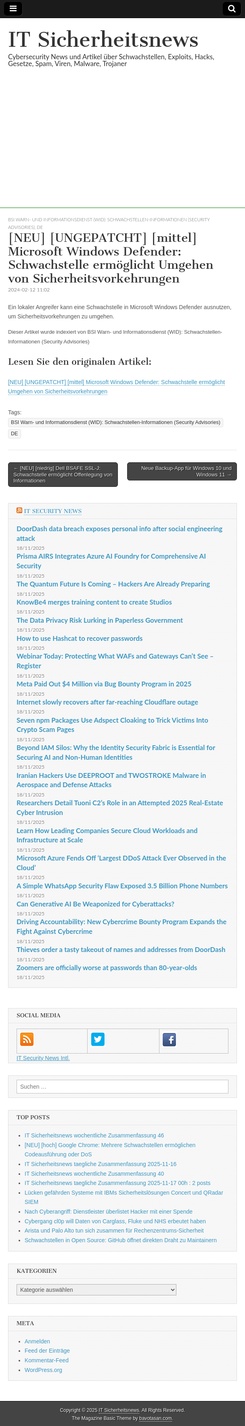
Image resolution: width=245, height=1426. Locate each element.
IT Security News (53, 511)
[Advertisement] (122, 151)
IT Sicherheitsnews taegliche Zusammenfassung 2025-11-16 (100, 1164)
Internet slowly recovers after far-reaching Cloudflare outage (107, 702)
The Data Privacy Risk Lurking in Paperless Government (100, 620)
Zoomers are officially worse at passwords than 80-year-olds (107, 967)
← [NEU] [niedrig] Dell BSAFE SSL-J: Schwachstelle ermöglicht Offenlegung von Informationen (62, 474)
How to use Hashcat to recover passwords (79, 638)
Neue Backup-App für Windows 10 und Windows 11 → (186, 471)
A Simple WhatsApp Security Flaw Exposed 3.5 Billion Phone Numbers (122, 885)
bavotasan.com (155, 1418)
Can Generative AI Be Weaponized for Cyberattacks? (95, 904)
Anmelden (37, 1341)
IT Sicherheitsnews (103, 39)
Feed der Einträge (47, 1350)
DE (40, 227)
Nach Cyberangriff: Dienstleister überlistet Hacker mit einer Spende (109, 1211)
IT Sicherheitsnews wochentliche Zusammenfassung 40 (94, 1173)
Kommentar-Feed (47, 1360)
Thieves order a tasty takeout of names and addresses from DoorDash (121, 949)
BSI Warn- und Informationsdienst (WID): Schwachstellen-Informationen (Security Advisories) (115, 422)
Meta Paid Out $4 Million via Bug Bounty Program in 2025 (104, 684)
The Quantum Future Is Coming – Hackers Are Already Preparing (113, 584)
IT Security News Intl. (43, 1058)
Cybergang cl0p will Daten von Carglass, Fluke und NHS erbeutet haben (115, 1221)
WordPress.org (43, 1370)
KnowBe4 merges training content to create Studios (94, 602)
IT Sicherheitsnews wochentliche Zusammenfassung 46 (94, 1135)
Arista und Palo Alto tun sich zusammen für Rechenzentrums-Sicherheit (114, 1230)
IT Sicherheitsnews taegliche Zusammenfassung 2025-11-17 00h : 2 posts (117, 1183)
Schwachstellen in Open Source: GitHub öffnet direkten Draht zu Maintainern (121, 1240)
